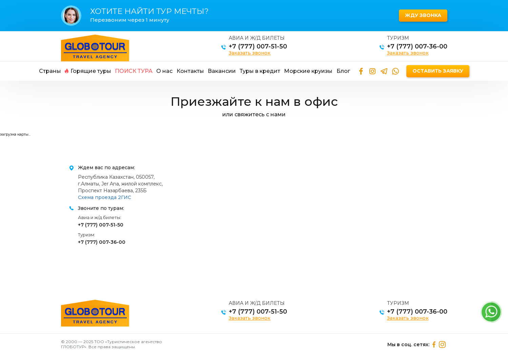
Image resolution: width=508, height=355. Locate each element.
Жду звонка (423, 15)
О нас (164, 71)
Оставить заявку (437, 71)
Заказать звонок (249, 53)
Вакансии (222, 71)
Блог (343, 71)
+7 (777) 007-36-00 (417, 46)
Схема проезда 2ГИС (104, 197)
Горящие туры (88, 71)
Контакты (190, 71)
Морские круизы (308, 71)
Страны (50, 71)
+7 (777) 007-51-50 (258, 46)
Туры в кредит (260, 71)
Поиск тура (134, 71)
